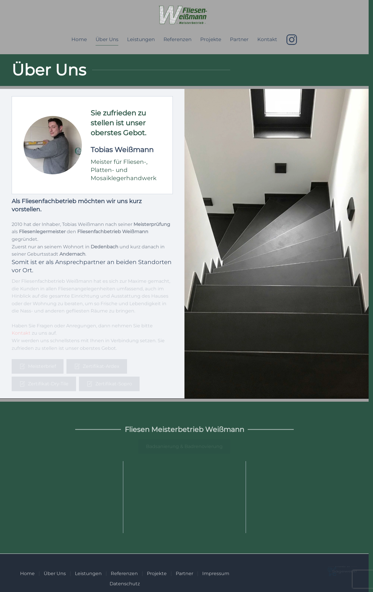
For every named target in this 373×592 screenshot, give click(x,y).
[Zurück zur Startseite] (184, 15)
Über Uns (107, 39)
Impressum (215, 580)
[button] (92, 145)
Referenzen (177, 39)
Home (79, 39)
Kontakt (21, 333)
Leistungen (141, 39)
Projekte (210, 39)
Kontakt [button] (267, 39)
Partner (239, 39)
